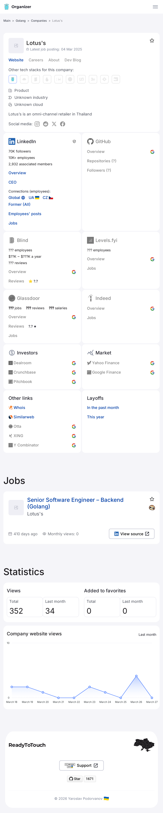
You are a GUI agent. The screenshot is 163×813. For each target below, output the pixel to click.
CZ (45, 197)
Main (6, 20)
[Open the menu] (155, 7)
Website (16, 60)
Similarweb (24, 417)
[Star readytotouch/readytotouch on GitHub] (75, 779)
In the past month (103, 407)
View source (131, 534)
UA (31, 197)
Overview (17, 173)
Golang (21, 20)
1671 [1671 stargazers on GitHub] (90, 779)
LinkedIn (26, 141)
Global (14, 197)
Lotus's (35, 514)
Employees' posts (24, 214)
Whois (19, 407)
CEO (12, 182)
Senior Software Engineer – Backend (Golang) (75, 503)
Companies (39, 20)
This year (95, 417)
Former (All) (19, 204)
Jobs (12, 223)
